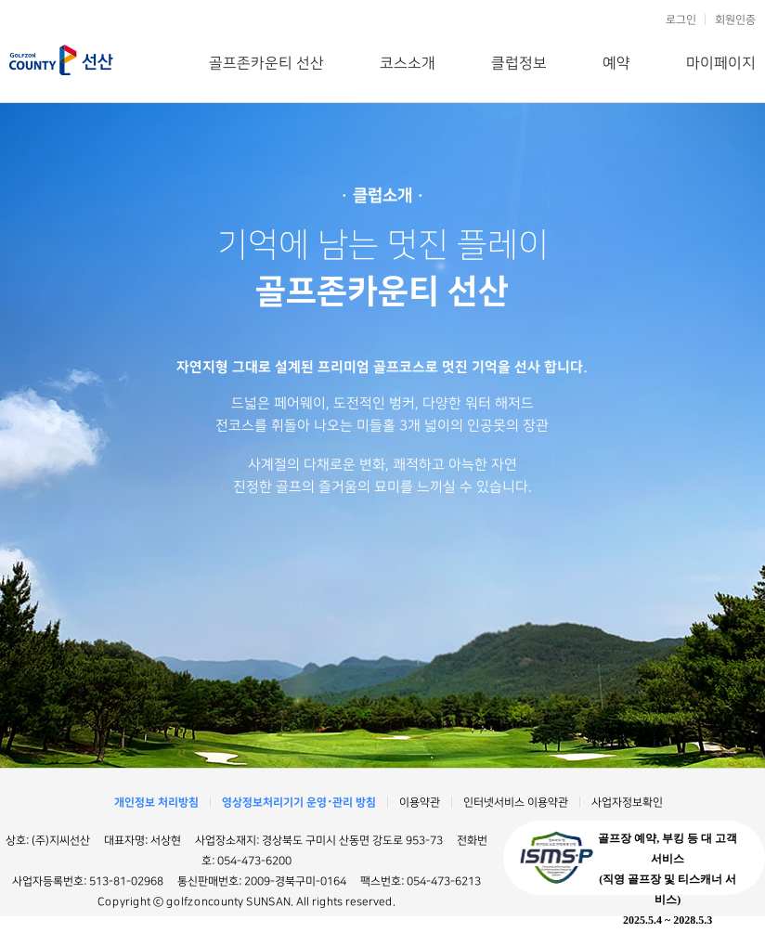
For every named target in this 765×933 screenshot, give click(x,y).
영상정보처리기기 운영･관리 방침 (299, 803)
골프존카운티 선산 (61, 60)
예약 (616, 63)
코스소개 (407, 63)
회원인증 (735, 20)
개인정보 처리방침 (156, 803)
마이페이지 (721, 63)
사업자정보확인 (627, 803)
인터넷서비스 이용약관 (515, 803)
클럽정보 (519, 63)
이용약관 (419, 803)
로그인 (681, 20)
